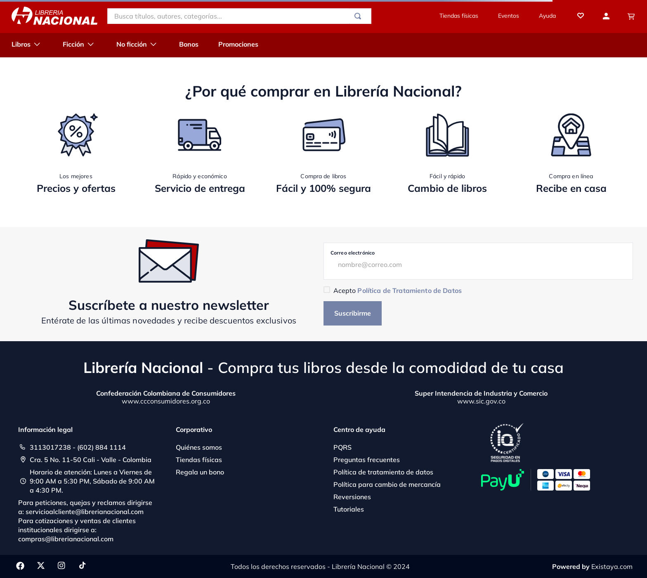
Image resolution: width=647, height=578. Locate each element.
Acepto (397, 290)
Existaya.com (612, 566)
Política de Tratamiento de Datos (409, 290)
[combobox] (239, 16)
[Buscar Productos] (359, 16)
